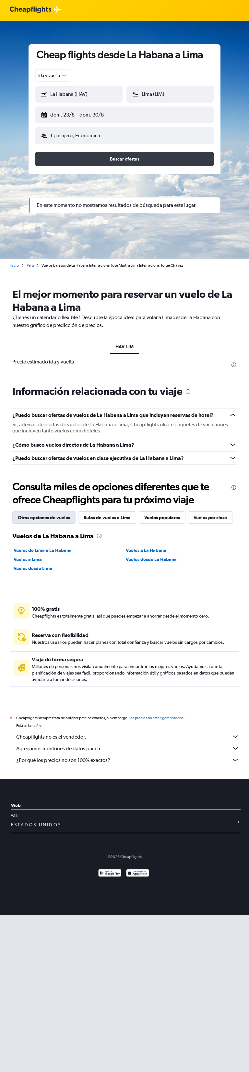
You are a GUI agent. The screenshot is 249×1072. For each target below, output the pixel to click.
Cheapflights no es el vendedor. (127, 731)
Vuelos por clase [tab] (210, 512)
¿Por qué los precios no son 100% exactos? (127, 755)
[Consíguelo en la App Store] (137, 868)
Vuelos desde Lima (33, 563)
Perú (30, 260)
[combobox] (52, 75)
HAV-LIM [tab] (124, 341)
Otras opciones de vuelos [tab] (44, 512)
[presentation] (234, 360)
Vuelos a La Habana (146, 545)
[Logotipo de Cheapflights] (30, 10)
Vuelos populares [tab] (162, 512)
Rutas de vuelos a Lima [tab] (107, 512)
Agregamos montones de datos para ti (127, 743)
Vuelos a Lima (28, 554)
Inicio (14, 260)
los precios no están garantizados (156, 712)
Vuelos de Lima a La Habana (43, 545)
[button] (76, 113)
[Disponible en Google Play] (110, 868)
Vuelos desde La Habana (151, 554)
